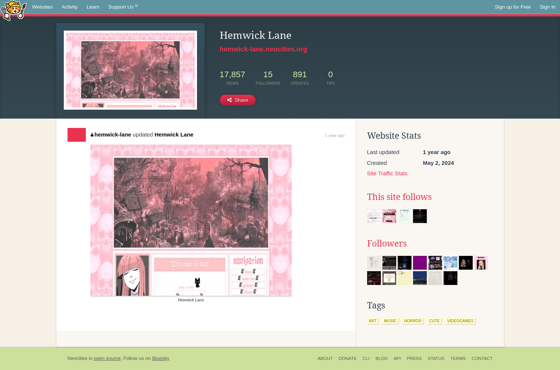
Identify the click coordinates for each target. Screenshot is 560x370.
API (397, 358)
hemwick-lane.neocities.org (263, 49)
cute (434, 321)
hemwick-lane (111, 134)
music (390, 321)
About (325, 358)
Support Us (123, 7)
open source (107, 358)
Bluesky (160, 358)
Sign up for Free (513, 7)
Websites (42, 7)
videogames (460, 321)
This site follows (399, 197)
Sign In (548, 7)
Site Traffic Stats (387, 173)
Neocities (78, 358)
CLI (366, 358)
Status (436, 358)
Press (414, 358)
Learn (93, 7)
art (373, 321)
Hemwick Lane (173, 134)
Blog (381, 358)
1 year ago (335, 135)
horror (413, 321)
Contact (482, 358)
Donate (348, 358)
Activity (70, 7)
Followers (387, 243)
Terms (458, 358)
